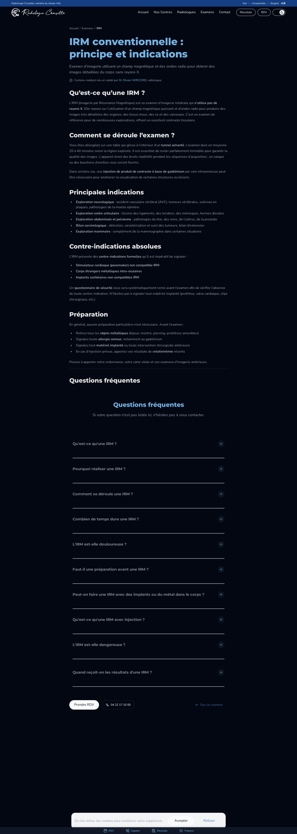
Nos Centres (163, 12)
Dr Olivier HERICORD (132, 80)
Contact (224, 12)
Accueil (143, 12)
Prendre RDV (84, 704)
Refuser (209, 820)
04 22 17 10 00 (118, 705)
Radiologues (186, 12)
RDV (264, 12)
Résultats (246, 12)
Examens (207, 12)
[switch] (278, 12)
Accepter (181, 820)
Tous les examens (209, 705)
